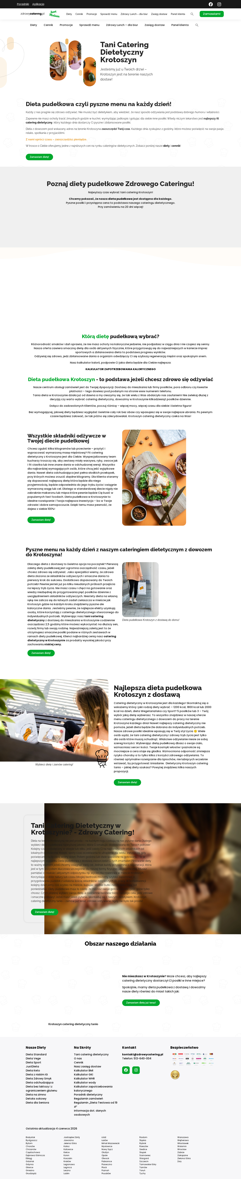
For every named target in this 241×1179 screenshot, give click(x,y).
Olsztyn (105, 1152)
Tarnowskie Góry (147, 1164)
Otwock (105, 1158)
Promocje (92, 14)
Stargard (144, 1158)
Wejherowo (183, 1140)
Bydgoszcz (31, 1140)
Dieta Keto (33, 1070)
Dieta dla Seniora (37, 1103)
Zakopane (182, 1155)
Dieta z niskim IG (37, 1074)
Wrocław (181, 1149)
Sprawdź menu (108, 14)
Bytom (29, 1143)
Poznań (105, 1170)
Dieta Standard (36, 1054)
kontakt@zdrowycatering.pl (142, 1054)
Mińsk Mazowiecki (110, 1143)
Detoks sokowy (36, 1099)
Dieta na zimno (36, 1095)
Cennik (79, 14)
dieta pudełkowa (120, 199)
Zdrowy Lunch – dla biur (134, 14)
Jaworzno (69, 1140)
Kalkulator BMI (83, 1070)
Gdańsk (30, 1161)
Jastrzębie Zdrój (72, 1137)
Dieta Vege (33, 1058)
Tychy (142, 1173)
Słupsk (142, 1152)
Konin (66, 1155)
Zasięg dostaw (159, 14)
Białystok (30, 1137)
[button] (192, 14)
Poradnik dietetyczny (88, 1095)
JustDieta (32, 1066)
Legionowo (69, 1164)
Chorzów (30, 1146)
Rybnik (142, 1143)
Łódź (104, 1137)
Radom (143, 1137)
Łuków (105, 1140)
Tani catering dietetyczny (91, 1054)
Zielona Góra (184, 1158)
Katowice (68, 1149)
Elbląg (29, 1158)
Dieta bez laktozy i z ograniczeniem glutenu (41, 1089)
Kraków (67, 1161)
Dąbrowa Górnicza (35, 1155)
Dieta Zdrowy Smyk (39, 1078)
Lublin (66, 1173)
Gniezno (30, 1170)
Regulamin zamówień (88, 1099)
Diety (69, 14)
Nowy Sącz (107, 1149)
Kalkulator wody (85, 1082)
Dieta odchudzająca (39, 1082)
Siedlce (143, 1149)
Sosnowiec (145, 1155)
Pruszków (106, 1173)
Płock (104, 1167)
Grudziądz (31, 1173)
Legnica (68, 1167)
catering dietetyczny (39, 122)
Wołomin (182, 1146)
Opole (104, 1155)
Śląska (142, 1140)
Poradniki (23, 4)
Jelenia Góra (70, 1143)
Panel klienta (178, 14)
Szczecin (143, 1161)
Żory (179, 1161)
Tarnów (143, 1167)
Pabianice (107, 1161)
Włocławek (182, 1143)
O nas (78, 1058)
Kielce (66, 1152)
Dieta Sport (33, 1062)
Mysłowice (107, 1146)
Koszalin (68, 1158)
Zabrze (180, 1152)
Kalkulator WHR (84, 1078)
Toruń (142, 1170)
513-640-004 (142, 1058)
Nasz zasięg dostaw (87, 1066)
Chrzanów (31, 1149)
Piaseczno (107, 1164)
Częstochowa (33, 1152)
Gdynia (29, 1164)
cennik (176, 145)
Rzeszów (143, 1146)
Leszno (67, 1170)
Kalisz (66, 1146)
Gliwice (29, 1167)
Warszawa (182, 1137)
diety (166, 145)
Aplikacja (38, 4)
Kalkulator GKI (83, 1074)
